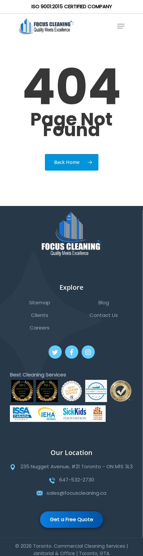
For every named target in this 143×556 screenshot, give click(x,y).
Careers (40, 327)
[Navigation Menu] (121, 26)
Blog (103, 302)
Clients (39, 315)
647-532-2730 (76, 479)
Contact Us (103, 315)
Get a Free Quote (71, 519)
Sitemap (39, 302)
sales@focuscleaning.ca (76, 492)
